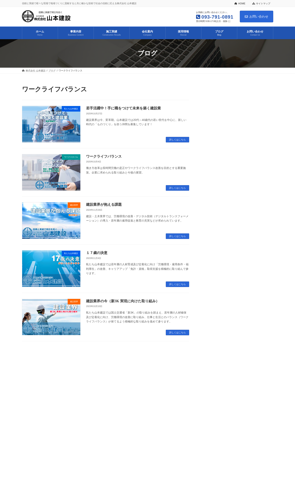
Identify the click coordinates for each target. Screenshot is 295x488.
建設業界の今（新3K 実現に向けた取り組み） (122, 301)
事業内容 (58, 418)
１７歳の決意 (96, 253)
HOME (239, 3)
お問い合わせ (256, 16)
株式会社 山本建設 (35, 418)
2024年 (211, 279)
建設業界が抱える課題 (104, 205)
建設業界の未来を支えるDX (240, 193)
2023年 (211, 287)
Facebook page (233, 445)
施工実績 (75, 418)
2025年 (211, 272)
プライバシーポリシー (126, 407)
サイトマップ (261, 3)
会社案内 (93, 418)
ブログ (126, 418)
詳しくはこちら (177, 139)
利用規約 (151, 407)
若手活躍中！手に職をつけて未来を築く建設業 (123, 108)
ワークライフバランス (104, 156)
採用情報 (110, 418)
